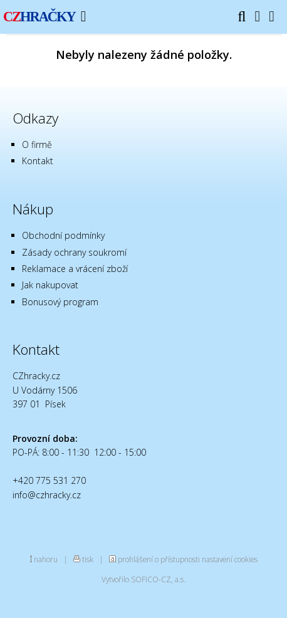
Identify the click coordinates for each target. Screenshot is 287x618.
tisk (87, 559)
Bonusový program (60, 302)
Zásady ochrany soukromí (74, 252)
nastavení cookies (230, 559)
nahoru (46, 559)
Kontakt (37, 161)
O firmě (37, 144)
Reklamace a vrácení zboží (75, 269)
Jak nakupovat (50, 285)
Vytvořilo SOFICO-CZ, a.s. (143, 579)
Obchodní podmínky (63, 235)
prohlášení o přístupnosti (159, 559)
